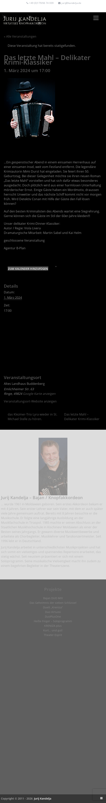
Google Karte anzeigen (39, 394)
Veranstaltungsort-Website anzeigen (30, 401)
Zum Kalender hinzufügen (28, 269)
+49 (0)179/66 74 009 (41, 3)
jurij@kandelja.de (71, 3)
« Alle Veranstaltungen (20, 36)
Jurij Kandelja (42, 798)
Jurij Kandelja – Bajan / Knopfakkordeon (42, 499)
